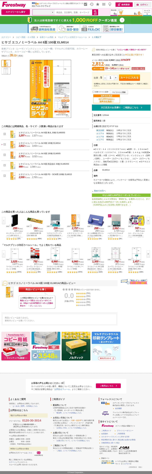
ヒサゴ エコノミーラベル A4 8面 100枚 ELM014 (40, 143)
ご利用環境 (121, 434)
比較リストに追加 (101, 92)
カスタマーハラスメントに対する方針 (115, 437)
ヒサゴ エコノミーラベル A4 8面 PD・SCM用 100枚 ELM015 (45, 174)
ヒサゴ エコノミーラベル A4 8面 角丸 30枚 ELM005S (42, 132)
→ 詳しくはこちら (35, 306)
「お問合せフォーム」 (62, 389)
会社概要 (118, 408)
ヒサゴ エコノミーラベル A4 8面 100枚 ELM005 (40, 153)
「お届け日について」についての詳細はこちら (72, 441)
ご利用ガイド (106, 431)
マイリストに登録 (118, 92)
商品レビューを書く (36, 289)
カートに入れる (129, 77)
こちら (29, 453)
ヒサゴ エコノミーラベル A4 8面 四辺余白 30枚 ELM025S (44, 164)
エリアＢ (100, 136)
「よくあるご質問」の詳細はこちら (24, 406)
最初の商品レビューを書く (106, 50)
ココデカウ (126, 464)
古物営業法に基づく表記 (110, 443)
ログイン (12, 462)
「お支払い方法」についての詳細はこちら (71, 428)
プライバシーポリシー (125, 431)
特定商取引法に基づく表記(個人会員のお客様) (118, 440)
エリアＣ (100, 140)
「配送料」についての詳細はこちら (68, 413)
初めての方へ (100, 191)
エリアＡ (100, 133)
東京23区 (100, 130)
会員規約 (104, 434)
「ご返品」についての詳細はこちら (68, 451)
